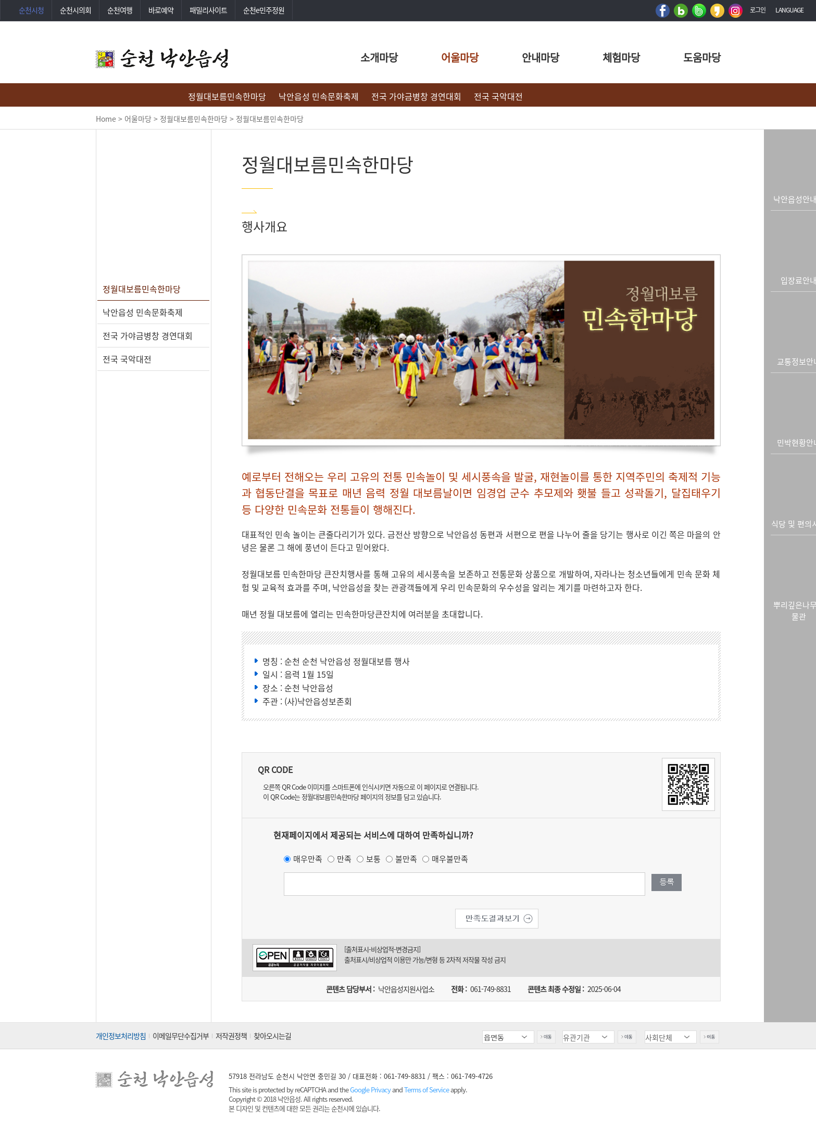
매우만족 (307, 859)
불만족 (406, 859)
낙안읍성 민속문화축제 (319, 96)
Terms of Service (426, 1089)
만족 (344, 859)
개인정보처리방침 (121, 1035)
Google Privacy (371, 1089)
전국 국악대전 (498, 96)
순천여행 (119, 10)
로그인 (757, 10)
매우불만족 (450, 859)
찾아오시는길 (272, 1035)
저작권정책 (231, 1035)
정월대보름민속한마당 (227, 96)
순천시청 (31, 10)
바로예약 (160, 10)
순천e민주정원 (263, 10)
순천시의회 (75, 10)
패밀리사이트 (208, 10)
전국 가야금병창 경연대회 (416, 96)
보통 (373, 859)
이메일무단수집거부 (181, 1035)
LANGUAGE (789, 10)
